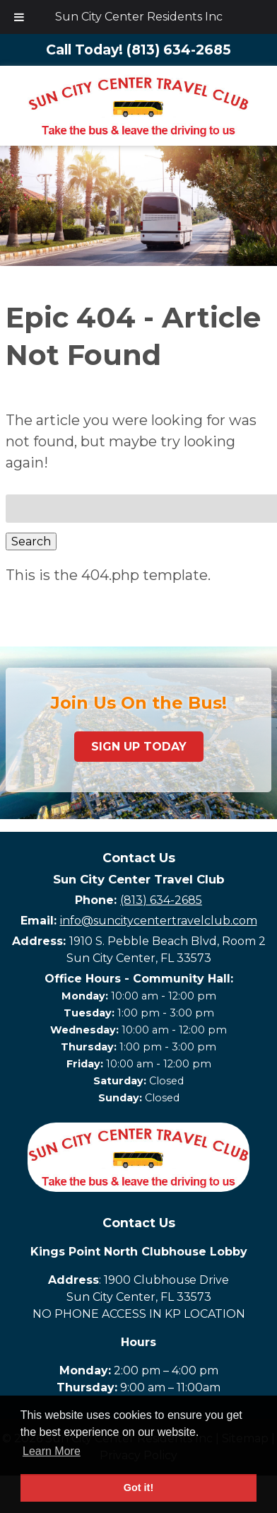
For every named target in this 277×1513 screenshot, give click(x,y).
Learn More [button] (52, 1451)
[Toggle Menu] (19, 17)
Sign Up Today (139, 746)
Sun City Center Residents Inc (139, 16)
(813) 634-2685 (161, 900)
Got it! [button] (138, 1487)
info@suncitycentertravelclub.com (158, 920)
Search (31, 541)
